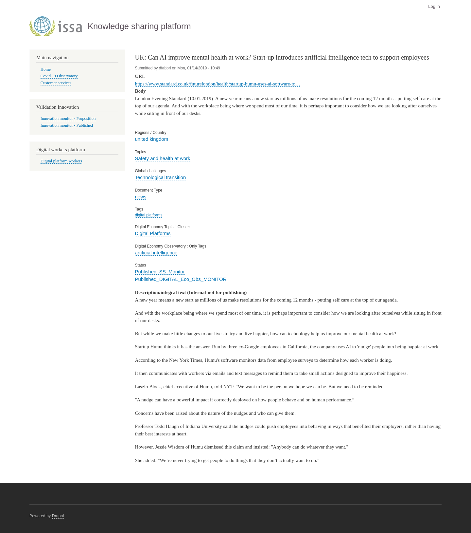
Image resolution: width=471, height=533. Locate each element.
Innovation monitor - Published (67, 125)
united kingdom (151, 139)
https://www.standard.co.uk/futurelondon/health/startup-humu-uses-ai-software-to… (217, 83)
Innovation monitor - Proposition (68, 118)
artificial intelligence (156, 252)
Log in (434, 6)
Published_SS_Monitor (160, 271)
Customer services (56, 83)
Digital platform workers (61, 161)
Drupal (58, 516)
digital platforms (149, 215)
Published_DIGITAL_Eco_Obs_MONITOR (181, 279)
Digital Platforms (153, 233)
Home (46, 69)
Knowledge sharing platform (139, 26)
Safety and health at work (162, 158)
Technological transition (160, 177)
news (141, 196)
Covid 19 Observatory (59, 76)
